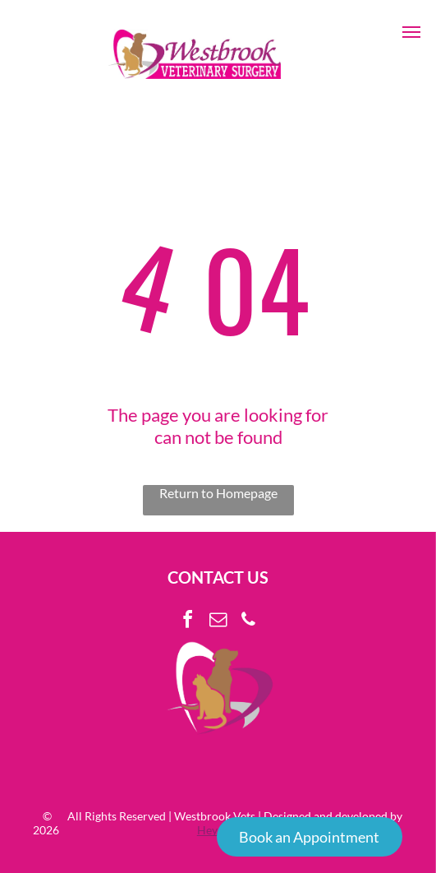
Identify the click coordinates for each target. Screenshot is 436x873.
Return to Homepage (218, 493)
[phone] (249, 622)
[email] (218, 622)
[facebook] (188, 622)
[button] (411, 32)
